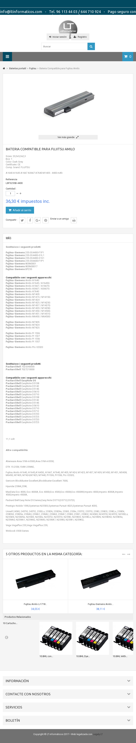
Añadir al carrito (21, 210)
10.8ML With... (120, 656)
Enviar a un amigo (59, 218)
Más (8, 238)
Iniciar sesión (58, 36)
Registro (80, 36)
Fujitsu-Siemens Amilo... (100, 604)
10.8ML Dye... (83, 656)
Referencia (11, 179)
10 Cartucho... (10, 623)
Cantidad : (11, 188)
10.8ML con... (46, 656)
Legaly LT (98, 734)
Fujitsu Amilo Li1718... (35, 604)
